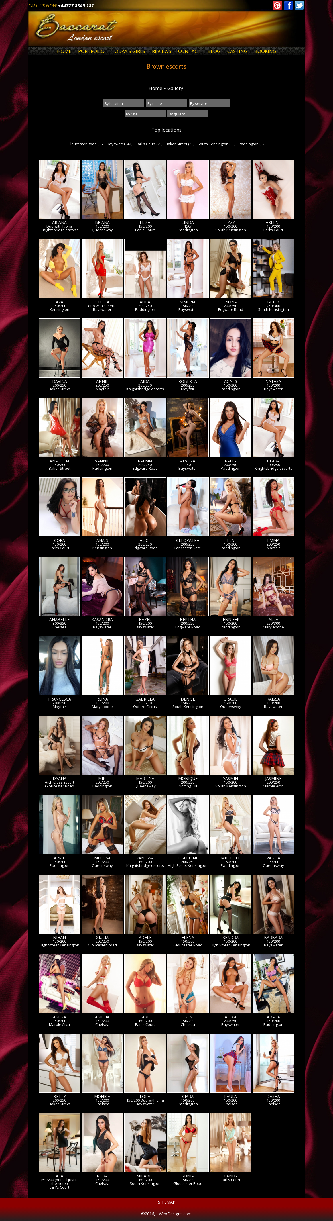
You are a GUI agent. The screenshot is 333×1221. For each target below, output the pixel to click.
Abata (273, 1017)
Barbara (273, 938)
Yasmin (230, 779)
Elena (188, 938)
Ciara (188, 1097)
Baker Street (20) (180, 143)
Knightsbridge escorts (59, 230)
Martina (145, 779)
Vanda (273, 858)
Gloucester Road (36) (85, 143)
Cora (59, 540)
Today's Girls (128, 51)
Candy (230, 1176)
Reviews (161, 51)
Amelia (102, 1017)
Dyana (59, 779)
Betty (273, 302)
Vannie (102, 461)
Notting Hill (188, 786)
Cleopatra (187, 540)
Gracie (230, 699)
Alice (145, 540)
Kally (231, 461)
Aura (145, 302)
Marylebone (273, 627)
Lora (145, 1097)
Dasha (273, 1097)
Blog (214, 51)
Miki (102, 779)
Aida (145, 381)
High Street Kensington (188, 865)
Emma (273, 540)
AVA (59, 302)
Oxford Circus (145, 706)
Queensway (102, 230)
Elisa (145, 222)
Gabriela (145, 699)
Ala (59, 1176)
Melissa (102, 858)
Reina (102, 699)
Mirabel (145, 1176)
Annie (102, 381)
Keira (102, 1176)
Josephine (187, 858)
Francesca (59, 699)
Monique (188, 779)
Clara (273, 461)
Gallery (175, 88)
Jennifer (230, 620)
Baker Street (59, 389)
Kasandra (102, 620)
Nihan (59, 938)
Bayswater (102, 309)
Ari (145, 1017)
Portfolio (91, 51)
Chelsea (59, 627)
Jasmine (273, 779)
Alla (273, 620)
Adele (145, 938)
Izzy (230, 222)
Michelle (230, 858)
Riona (230, 302)
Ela (230, 540)
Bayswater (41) (119, 143)
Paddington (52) (252, 143)
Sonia (188, 1176)
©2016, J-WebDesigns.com (166, 1213)
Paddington (188, 230)
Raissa (273, 699)
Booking (265, 51)
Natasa (273, 381)
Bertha (188, 620)
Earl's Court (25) (149, 143)
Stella (102, 302)
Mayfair (102, 389)
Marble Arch (273, 786)
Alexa (231, 1017)
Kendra (230, 938)
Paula (230, 1097)
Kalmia (145, 461)
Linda (188, 222)
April (59, 858)
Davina (59, 381)
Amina (59, 1017)
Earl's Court (145, 230)
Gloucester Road (59, 786)
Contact (189, 51)
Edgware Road (230, 309)
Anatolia (60, 461)
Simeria (188, 302)
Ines (187, 1017)
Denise (188, 699)
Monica (102, 1097)
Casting (237, 51)
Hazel (145, 620)
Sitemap (166, 1202)
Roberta (187, 381)
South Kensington (230, 230)
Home (64, 51)
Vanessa (145, 858)
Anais (102, 540)
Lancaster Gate (187, 548)
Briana (102, 222)
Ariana (59, 222)
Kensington (59, 309)
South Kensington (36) (216, 143)
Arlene (273, 222)
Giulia (102, 938)
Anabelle (59, 620)
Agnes (230, 381)
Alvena (187, 461)
